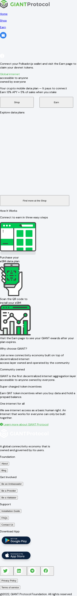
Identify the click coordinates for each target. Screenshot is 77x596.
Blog (3, 470)
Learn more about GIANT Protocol (24, 424)
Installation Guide (10, 511)
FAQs (4, 518)
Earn (56, 102)
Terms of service (10, 587)
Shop (17, 102)
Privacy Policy (8, 580)
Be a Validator (8, 497)
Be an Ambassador (11, 484)
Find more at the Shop (34, 200)
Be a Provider (8, 490)
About (4, 463)
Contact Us (7, 524)
